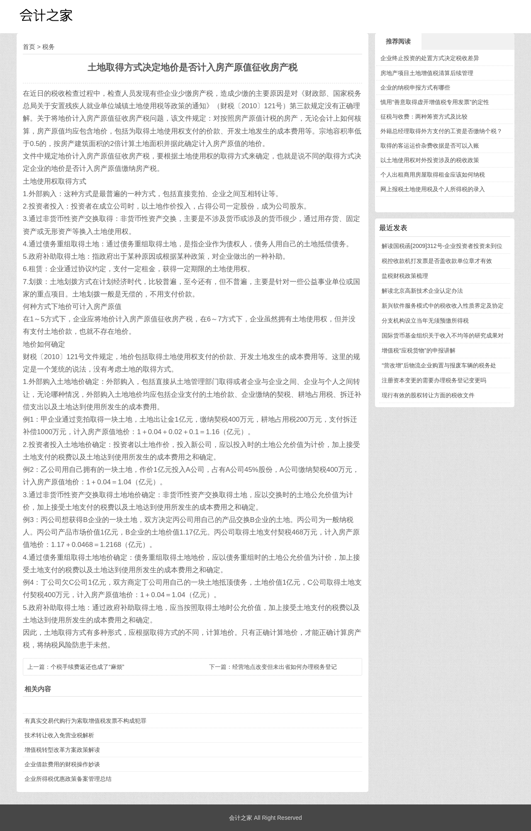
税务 (48, 46)
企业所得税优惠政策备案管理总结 (68, 778)
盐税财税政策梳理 (405, 275)
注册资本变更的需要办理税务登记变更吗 (434, 380)
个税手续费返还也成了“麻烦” (87, 666)
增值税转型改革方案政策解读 (62, 749)
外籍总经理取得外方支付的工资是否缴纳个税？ (441, 131)
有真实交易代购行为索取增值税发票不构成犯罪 (85, 720)
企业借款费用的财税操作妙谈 (62, 764)
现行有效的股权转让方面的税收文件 (428, 395)
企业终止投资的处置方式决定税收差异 (429, 58)
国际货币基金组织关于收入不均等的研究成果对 (443, 335)
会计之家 (240, 817)
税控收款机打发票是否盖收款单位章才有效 (437, 261)
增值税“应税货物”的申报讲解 (418, 350)
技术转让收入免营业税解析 (59, 735)
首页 (29, 46)
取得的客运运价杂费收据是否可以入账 (429, 145)
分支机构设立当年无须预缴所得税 (425, 320)
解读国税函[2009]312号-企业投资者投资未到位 (442, 246)
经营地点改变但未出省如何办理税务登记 (284, 666)
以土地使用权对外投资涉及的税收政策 (429, 160)
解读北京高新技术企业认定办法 (422, 290)
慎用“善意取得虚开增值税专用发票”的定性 (434, 102)
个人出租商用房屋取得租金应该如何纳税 (432, 174)
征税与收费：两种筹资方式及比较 (424, 116)
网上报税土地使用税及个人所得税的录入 (432, 189)
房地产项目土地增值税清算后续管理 (426, 73)
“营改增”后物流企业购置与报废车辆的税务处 (439, 365)
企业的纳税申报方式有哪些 (415, 87)
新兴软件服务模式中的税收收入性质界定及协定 (443, 305)
